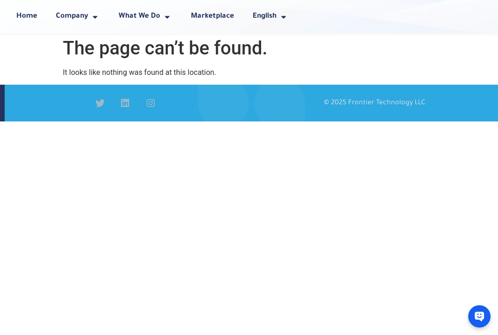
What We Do (145, 17)
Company (78, 17)
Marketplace (212, 16)
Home (26, 16)
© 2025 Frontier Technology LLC (374, 103)
